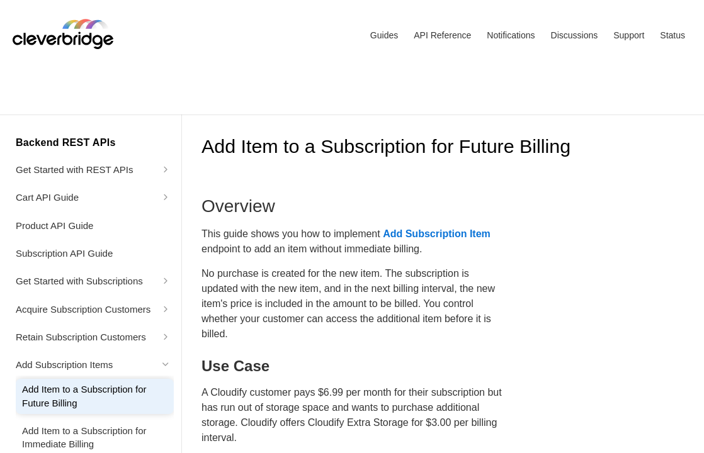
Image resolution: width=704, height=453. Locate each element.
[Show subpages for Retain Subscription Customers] (166, 337)
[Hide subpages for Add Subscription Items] (166, 364)
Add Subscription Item (437, 233)
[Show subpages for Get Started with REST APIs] (166, 169)
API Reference (442, 35)
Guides (384, 35)
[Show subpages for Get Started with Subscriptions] (166, 281)
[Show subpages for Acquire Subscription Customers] (166, 309)
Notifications (511, 35)
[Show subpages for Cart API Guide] (166, 197)
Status (672, 35)
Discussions (574, 35)
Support (628, 35)
